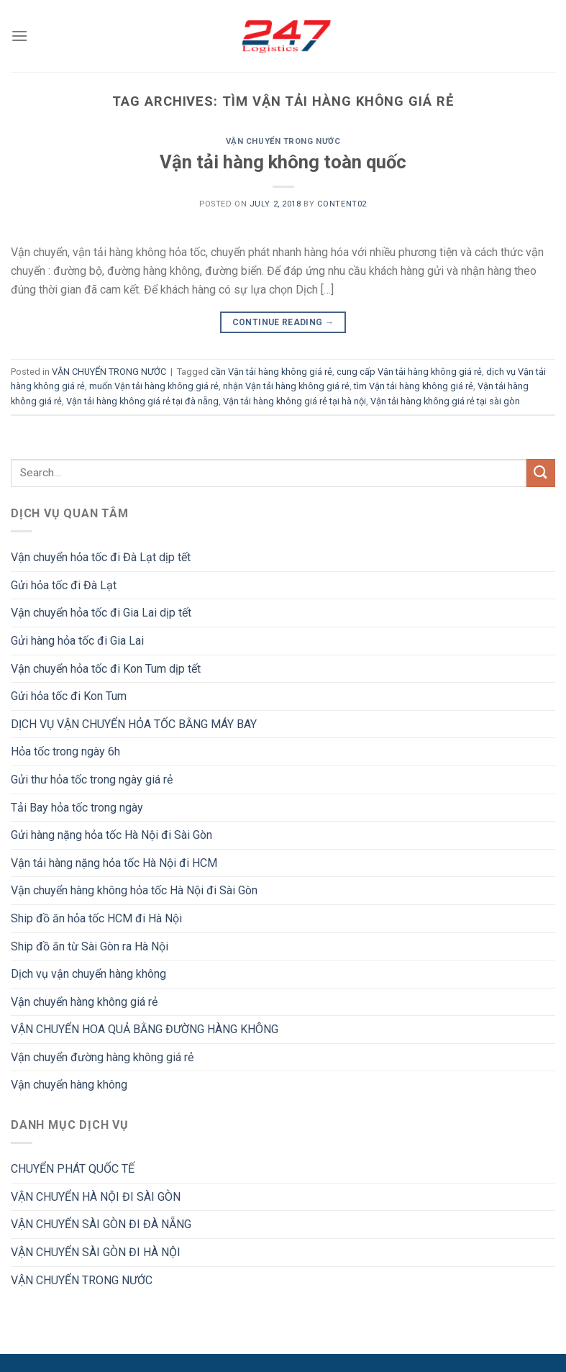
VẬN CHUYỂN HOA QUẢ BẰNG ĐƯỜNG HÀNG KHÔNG (144, 1029)
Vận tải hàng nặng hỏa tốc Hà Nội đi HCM (114, 863)
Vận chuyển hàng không (69, 1084)
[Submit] (540, 473)
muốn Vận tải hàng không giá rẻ (154, 386)
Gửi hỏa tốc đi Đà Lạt (64, 585)
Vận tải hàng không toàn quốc (283, 162)
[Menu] (19, 35)
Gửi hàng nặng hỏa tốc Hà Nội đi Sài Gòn (111, 835)
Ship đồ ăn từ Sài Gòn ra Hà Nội (89, 946)
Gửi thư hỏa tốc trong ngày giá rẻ (92, 779)
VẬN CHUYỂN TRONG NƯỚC (283, 141)
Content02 (342, 204)
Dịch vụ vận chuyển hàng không (88, 974)
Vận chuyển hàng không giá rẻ (84, 1002)
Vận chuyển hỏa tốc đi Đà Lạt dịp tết (101, 557)
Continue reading (283, 323)
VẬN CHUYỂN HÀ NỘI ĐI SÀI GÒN (96, 1197)
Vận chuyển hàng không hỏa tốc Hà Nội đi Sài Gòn (134, 890)
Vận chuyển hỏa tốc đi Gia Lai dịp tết (101, 612)
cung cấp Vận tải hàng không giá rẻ (409, 371)
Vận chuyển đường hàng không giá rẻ (102, 1057)
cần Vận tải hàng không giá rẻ (271, 371)
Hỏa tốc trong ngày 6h (65, 751)
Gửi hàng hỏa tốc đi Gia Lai (77, 641)
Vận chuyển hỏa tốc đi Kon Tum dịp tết (106, 669)
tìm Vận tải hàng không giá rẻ (413, 386)
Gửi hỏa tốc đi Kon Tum (69, 696)
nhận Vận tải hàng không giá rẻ (286, 386)
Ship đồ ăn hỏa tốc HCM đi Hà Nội (96, 918)
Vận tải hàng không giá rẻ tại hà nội (294, 401)
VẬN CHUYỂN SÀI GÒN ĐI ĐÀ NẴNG (101, 1224)
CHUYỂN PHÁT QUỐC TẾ (72, 1169)
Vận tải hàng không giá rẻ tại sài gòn (445, 401)
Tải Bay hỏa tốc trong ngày (77, 807)
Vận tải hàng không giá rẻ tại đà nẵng (142, 401)
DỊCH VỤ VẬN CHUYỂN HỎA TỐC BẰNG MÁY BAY (134, 724)
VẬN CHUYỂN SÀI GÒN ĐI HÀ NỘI (96, 1252)
